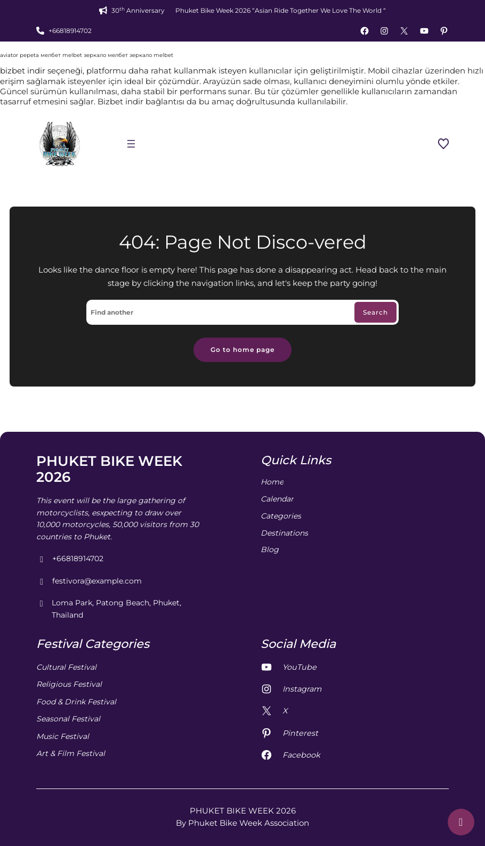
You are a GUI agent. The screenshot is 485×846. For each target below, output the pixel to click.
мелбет (51, 55)
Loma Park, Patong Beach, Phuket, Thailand (108, 609)
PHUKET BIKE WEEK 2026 (109, 468)
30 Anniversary (138, 10)
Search (375, 312)
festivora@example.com (89, 581)
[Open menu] (131, 143)
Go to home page (242, 350)
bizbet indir (22, 71)
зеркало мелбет (106, 55)
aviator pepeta (19, 55)
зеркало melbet (151, 55)
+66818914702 (70, 31)
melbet (72, 55)
